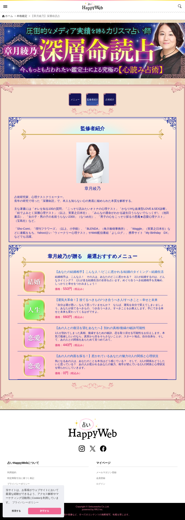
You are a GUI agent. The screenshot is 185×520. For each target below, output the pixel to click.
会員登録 (100, 478)
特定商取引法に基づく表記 (20, 478)
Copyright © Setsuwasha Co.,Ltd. (92, 506)
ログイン (100, 484)
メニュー (75, 99)
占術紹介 (109, 99)
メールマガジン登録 (106, 472)
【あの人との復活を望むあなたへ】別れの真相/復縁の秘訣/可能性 (100, 328)
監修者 (92, 99)
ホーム (7, 16)
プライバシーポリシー (18, 484)
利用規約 (11, 472)
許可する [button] (44, 511)
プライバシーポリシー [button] (25, 502)
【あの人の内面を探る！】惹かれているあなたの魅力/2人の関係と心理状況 (106, 356)
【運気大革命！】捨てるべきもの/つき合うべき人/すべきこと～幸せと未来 (106, 300)
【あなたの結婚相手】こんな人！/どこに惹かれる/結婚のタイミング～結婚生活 (109, 271)
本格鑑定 (22, 16)
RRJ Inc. (98, 509)
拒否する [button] (16, 511)
